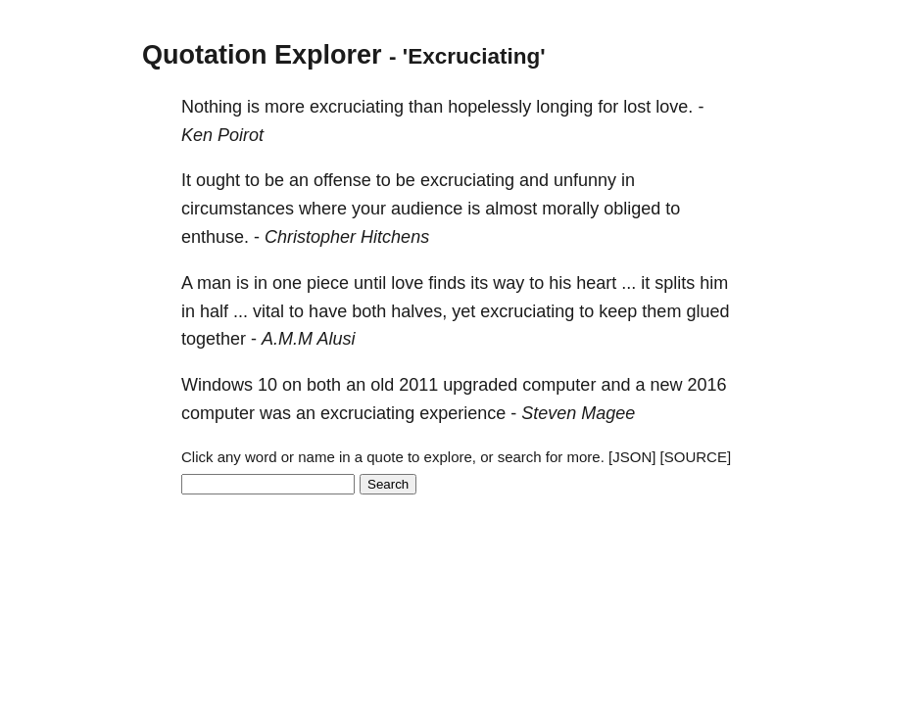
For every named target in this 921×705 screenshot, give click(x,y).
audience (426, 208)
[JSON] (631, 456)
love (407, 283)
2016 (706, 385)
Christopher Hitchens (347, 237)
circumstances (237, 208)
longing (564, 107)
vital (268, 311)
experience (462, 413)
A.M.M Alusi (308, 339)
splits (674, 283)
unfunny (585, 180)
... (628, 283)
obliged (632, 208)
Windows (217, 385)
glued (707, 311)
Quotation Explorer (262, 55)
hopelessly (489, 107)
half (214, 311)
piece (328, 283)
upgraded (480, 385)
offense (342, 180)
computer (559, 385)
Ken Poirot (222, 135)
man (214, 283)
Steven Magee (578, 413)
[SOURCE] (696, 456)
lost (637, 107)
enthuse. (215, 237)
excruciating (357, 107)
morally (570, 208)
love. (674, 107)
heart (596, 283)
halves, (419, 311)
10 (267, 385)
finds (446, 283)
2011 (418, 385)
